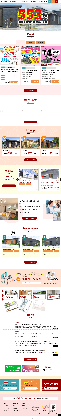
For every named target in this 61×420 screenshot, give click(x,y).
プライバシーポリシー (25, 409)
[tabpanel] (23, 111)
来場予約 (5, 408)
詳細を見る (5, 82)
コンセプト (14, 406)
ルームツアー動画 (39, 1)
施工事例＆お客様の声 (33, 1)
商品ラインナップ (26, 1)
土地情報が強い (15, 409)
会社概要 (23, 404)
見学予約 (14, 82)
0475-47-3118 (30, 399)
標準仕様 (14, 408)
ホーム (5, 404)
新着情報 (23, 406)
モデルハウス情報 (15, 404)
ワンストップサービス (16, 411)
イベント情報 (22, 1)
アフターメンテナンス (16, 413)
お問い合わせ (24, 408)
